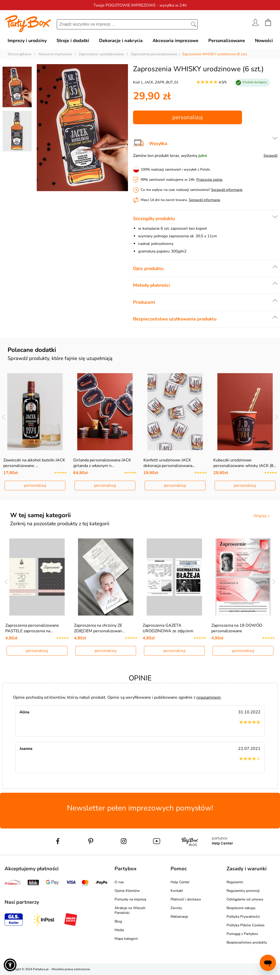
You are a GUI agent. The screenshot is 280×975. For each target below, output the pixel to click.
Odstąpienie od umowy (245, 899)
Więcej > (261, 516)
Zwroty (176, 908)
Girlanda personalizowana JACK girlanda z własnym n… (102, 462)
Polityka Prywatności (243, 916)
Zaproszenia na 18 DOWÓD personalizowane (236, 628)
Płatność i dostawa (186, 899)
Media (119, 930)
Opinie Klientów (127, 890)
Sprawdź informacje (226, 189)
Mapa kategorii (126, 938)
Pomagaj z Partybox (242, 933)
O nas (119, 882)
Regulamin (235, 882)
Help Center (180, 882)
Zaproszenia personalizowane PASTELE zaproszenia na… (32, 628)
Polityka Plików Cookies (246, 925)
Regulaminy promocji (243, 890)
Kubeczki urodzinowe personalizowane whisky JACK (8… (244, 462)
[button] (10, 965)
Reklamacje (179, 916)
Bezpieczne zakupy (241, 908)
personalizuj (187, 117)
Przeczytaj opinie (209, 179)
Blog (118, 921)
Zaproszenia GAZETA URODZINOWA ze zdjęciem (168, 628)
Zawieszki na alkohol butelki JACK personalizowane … (34, 462)
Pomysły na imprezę (130, 899)
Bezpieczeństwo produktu (247, 942)
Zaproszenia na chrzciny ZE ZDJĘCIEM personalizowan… (99, 628)
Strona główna (19, 54)
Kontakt (177, 890)
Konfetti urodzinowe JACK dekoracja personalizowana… (169, 462)
